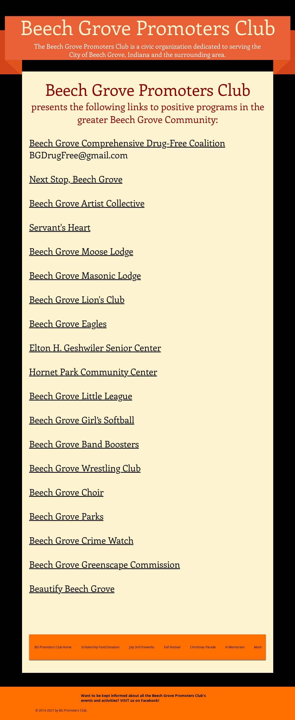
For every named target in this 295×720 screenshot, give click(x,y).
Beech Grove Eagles (68, 323)
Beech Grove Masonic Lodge (85, 275)
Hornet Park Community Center (93, 371)
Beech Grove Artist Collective (87, 203)
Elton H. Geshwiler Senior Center (95, 347)
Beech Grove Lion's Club (77, 299)
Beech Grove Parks (66, 516)
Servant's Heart (59, 227)
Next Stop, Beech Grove (76, 179)
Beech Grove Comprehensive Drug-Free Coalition (127, 143)
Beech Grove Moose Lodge (81, 251)
